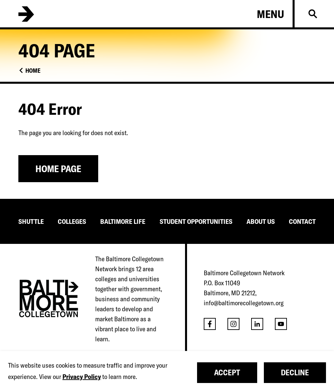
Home (32, 70)
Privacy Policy (81, 376)
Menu (270, 14)
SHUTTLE (31, 221)
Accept (227, 372)
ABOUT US (260, 221)
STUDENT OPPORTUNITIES (196, 221)
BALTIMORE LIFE (122, 221)
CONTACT (302, 221)
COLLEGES (72, 221)
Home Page (58, 168)
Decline (295, 372)
